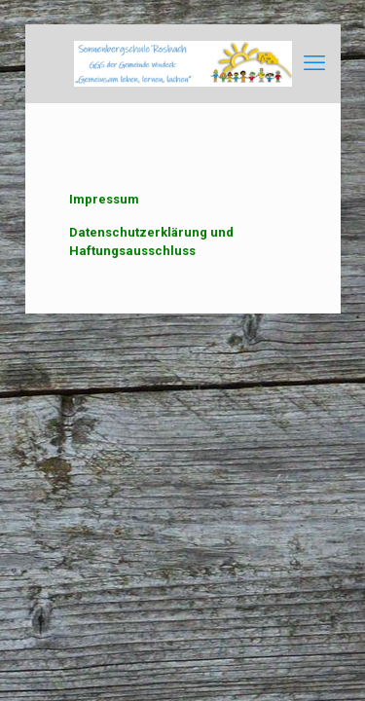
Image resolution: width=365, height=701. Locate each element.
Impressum (104, 199)
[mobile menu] (314, 63)
